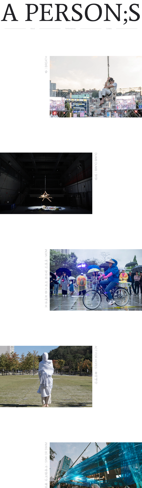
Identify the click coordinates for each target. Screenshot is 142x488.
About (32, 29)
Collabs (109, 29)
